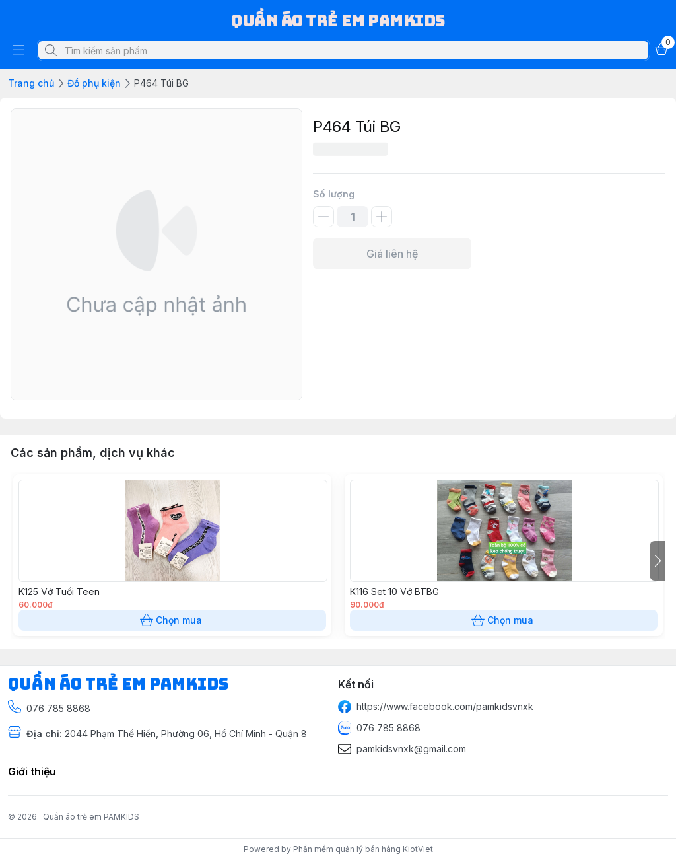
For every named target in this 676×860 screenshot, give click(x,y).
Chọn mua (172, 620)
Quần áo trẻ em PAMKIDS (91, 817)
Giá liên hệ (392, 253)
